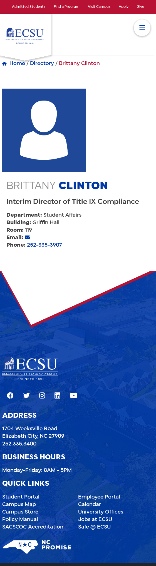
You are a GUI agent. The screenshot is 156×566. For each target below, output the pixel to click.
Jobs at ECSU (95, 519)
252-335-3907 (44, 245)
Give (140, 7)
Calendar (89, 504)
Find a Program (67, 7)
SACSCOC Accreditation (32, 527)
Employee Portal (99, 497)
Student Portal (20, 497)
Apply (123, 7)
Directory (42, 63)
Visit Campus (99, 7)
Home (17, 63)
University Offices (100, 512)
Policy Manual (20, 519)
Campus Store (20, 512)
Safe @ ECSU (94, 527)
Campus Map (19, 504)
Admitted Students (28, 7)
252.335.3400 (19, 444)
